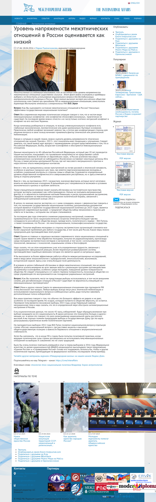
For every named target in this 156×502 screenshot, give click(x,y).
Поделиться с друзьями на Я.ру (128, 39)
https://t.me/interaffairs (67, 360)
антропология (95, 364)
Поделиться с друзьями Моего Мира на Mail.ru (126, 48)
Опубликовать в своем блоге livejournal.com (126, 35)
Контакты (19, 468)
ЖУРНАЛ (93, 18)
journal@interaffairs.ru (24, 480)
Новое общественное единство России (22, 438)
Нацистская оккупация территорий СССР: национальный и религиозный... (47, 441)
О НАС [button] (116, 18)
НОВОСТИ (19, 18)
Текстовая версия (125, 153)
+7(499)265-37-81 (24, 485)
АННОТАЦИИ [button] (59, 18)
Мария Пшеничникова (46, 48)
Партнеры (53, 468)
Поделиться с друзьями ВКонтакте (126, 44)
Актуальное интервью (43, 23)
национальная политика (59, 364)
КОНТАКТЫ (105, 18)
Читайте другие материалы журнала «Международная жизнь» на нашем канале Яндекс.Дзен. (59, 356)
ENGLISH (134, 3)
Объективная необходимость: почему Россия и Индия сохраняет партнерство (128, 113)
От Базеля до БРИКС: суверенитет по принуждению (127, 75)
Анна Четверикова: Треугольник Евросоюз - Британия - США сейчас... (128, 93)
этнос (44, 364)
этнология (36, 364)
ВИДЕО (82, 18)
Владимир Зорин (79, 364)
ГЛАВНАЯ (21, 23)
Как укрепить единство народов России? (73, 438)
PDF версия (125, 158)
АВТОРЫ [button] (72, 18)
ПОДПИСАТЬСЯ (122, 207)
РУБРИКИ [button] (137, 18)
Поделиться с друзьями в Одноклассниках (127, 53)
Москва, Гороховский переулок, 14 (25, 474)
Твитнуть (119, 32)
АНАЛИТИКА (32, 18)
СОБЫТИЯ (45, 18)
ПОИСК (127, 18)
